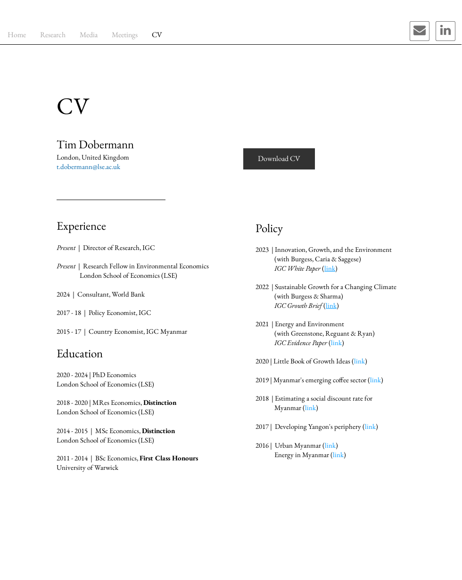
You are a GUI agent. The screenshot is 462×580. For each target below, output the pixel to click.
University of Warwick (87, 467)
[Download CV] (279, 158)
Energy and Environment (309, 323)
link (359, 360)
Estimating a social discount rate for (323, 398)
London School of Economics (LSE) (105, 439)
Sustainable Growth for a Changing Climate (335, 286)
